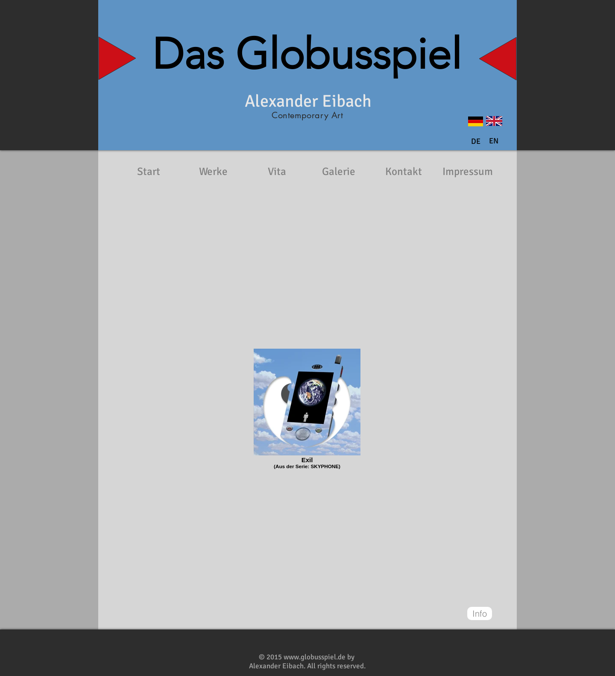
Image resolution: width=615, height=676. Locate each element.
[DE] (475, 141)
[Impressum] (467, 171)
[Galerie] (338, 171)
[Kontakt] (403, 171)
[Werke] (213, 171)
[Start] (148, 171)
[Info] (479, 613)
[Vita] (277, 171)
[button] (493, 141)
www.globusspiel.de (315, 657)
